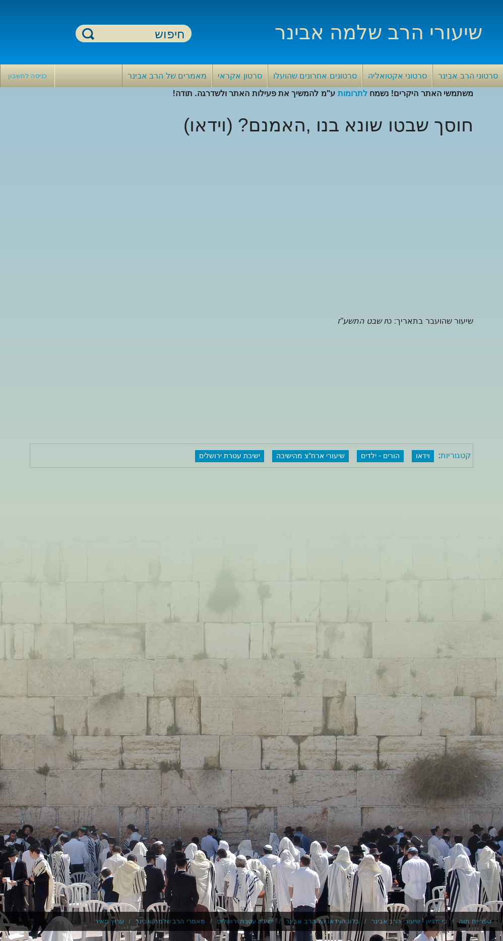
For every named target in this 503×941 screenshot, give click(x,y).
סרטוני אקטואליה (397, 75)
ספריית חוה (475, 921)
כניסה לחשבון (27, 76)
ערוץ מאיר (109, 921)
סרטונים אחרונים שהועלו (315, 75)
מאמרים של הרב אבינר (167, 75)
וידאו (423, 456)
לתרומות (352, 93)
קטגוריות (456, 455)
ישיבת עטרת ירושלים (229, 456)
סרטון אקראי (240, 75)
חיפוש (88, 33)
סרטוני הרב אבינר (468, 75)
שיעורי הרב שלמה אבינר (378, 32)
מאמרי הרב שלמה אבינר (170, 921)
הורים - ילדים (380, 456)
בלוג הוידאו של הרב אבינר (322, 921)
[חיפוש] (139, 34)
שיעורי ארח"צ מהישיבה (310, 456)
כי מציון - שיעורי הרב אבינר (409, 921)
